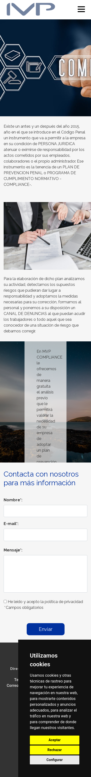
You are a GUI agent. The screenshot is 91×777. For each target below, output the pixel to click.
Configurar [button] (55, 760)
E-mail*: (11, 523)
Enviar (45, 629)
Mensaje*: (13, 550)
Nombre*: (13, 500)
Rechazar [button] (55, 750)
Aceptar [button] (55, 740)
